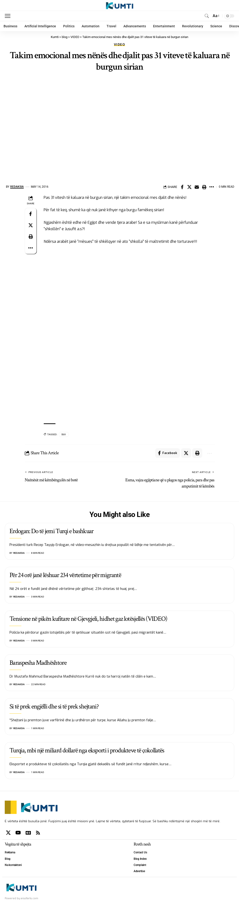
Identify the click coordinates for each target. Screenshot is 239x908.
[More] (211, 187)
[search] (206, 16)
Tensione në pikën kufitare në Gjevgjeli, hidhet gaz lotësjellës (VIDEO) (88, 618)
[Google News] (28, 833)
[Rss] (38, 833)
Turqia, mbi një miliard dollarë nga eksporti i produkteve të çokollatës (86, 750)
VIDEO (119, 44)
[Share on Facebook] (182, 187)
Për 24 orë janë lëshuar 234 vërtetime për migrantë (65, 575)
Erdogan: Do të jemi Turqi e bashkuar (51, 531)
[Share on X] (189, 187)
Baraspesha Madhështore (37, 662)
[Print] (204, 187)
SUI (63, 434)
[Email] (196, 187)
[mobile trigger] (9, 16)
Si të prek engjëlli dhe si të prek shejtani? (53, 706)
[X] (8, 833)
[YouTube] (18, 833)
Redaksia (17, 186)
